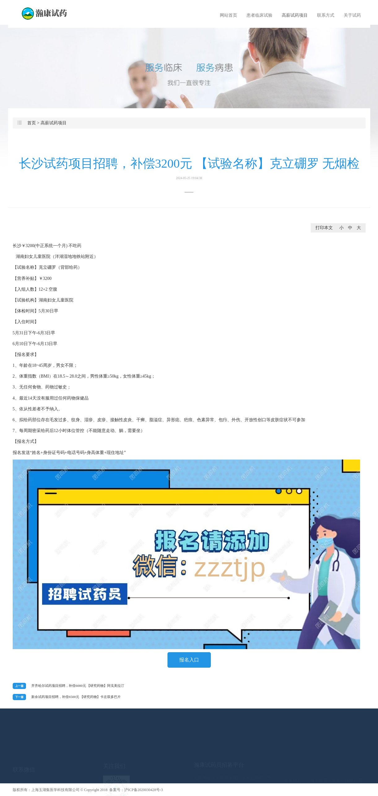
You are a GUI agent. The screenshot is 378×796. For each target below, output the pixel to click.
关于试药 (352, 15)
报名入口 (189, 659)
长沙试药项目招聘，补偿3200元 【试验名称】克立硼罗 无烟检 (189, 168)
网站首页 (228, 15)
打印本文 (324, 227)
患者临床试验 (259, 15)
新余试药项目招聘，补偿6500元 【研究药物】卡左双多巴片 (76, 697)
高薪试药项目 (295, 15)
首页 (31, 123)
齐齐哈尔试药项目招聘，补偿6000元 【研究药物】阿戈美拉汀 (77, 685)
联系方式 (325, 15)
